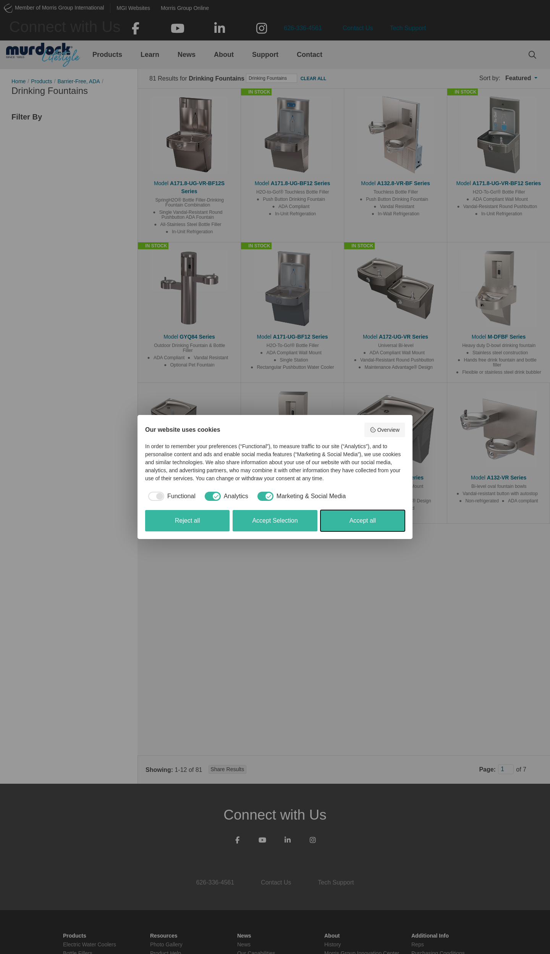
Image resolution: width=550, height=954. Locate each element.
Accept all (362, 520)
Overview (385, 429)
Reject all (187, 520)
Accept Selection (275, 520)
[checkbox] (170, 496)
